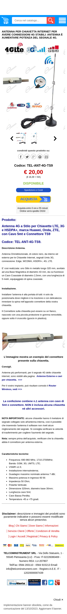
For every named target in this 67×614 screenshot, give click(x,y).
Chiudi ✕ (58, 599)
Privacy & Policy (49, 536)
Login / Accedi (17, 536)
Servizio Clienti (16, 531)
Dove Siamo (36, 525)
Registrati (32, 536)
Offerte (30, 531)
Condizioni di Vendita (47, 531)
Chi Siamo (21, 525)
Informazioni (51, 525)
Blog (11, 525)
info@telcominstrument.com (21, 568)
